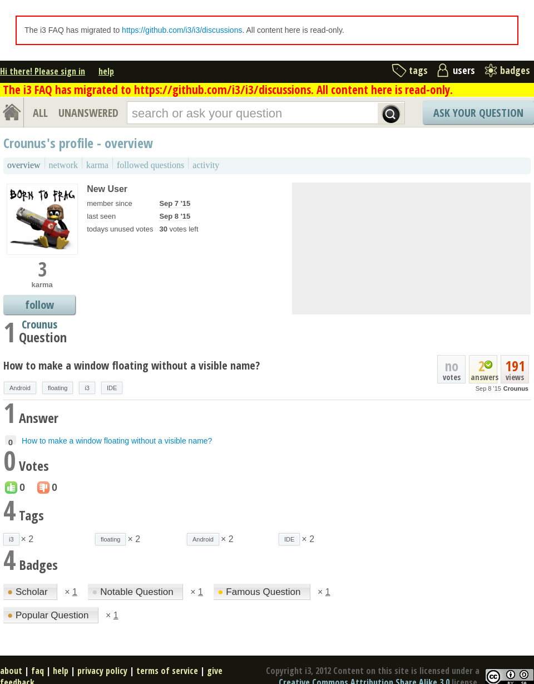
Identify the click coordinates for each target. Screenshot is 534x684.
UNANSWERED (88, 112)
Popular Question (49, 615)
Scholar (28, 592)
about (11, 671)
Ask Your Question (478, 112)
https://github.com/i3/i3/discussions (182, 30)
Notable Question (134, 592)
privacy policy (102, 671)
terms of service (167, 671)
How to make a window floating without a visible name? (131, 365)
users (464, 70)
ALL (40, 112)
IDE (112, 388)
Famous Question (260, 592)
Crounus (515, 388)
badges (515, 70)
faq (37, 671)
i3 (87, 388)
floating (57, 388)
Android (20, 388)
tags (418, 70)
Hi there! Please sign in (42, 71)
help (106, 71)
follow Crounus (39, 305)
